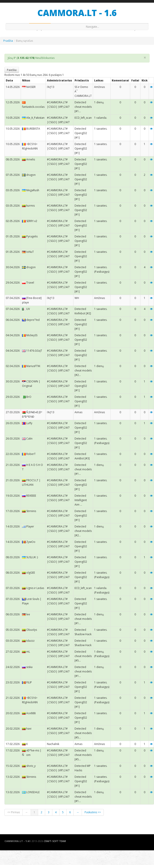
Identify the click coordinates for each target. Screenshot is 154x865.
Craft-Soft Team (55, 841)
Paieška (11, 70)
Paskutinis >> (93, 812)
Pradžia (8, 41)
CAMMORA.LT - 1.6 (77, 12)
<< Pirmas (13, 812)
